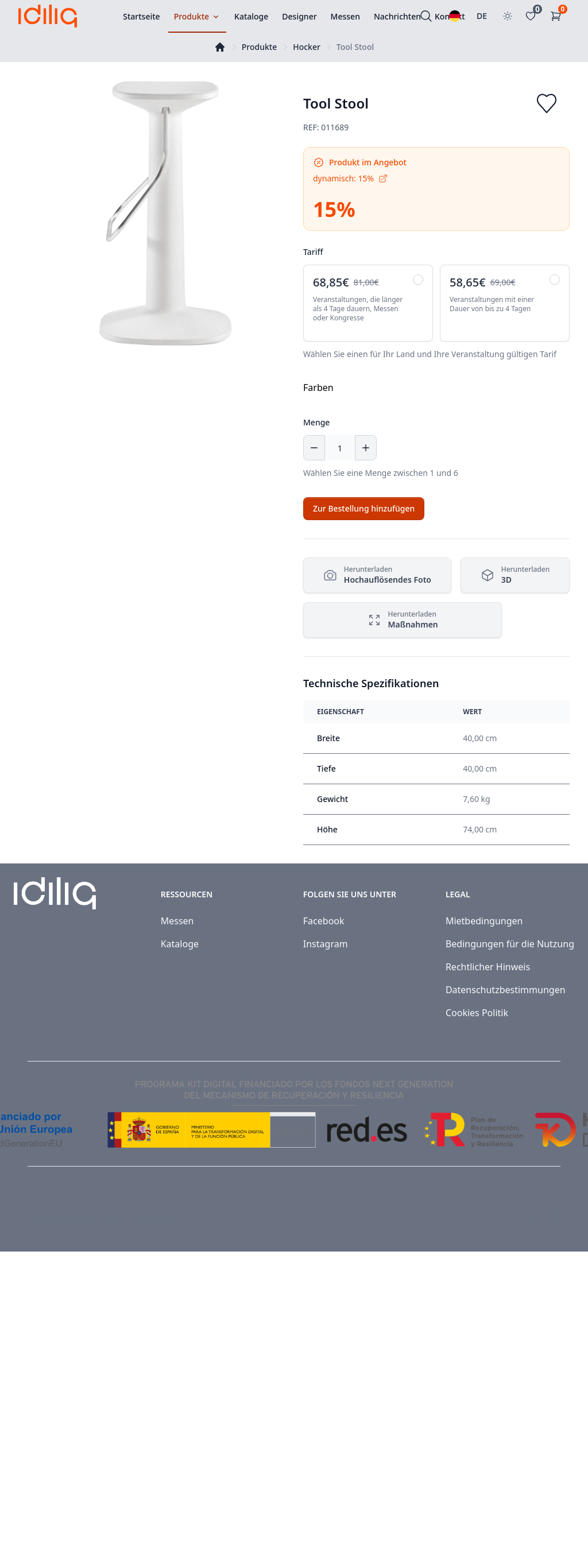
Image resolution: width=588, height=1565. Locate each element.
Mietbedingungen (484, 921)
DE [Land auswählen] (482, 15)
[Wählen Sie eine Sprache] (454, 16)
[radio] (368, 303)
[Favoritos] (532, 16)
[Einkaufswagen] (558, 16)
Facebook (324, 921)
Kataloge (180, 944)
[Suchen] (426, 16)
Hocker (306, 46)
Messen (177, 921)
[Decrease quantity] (314, 447)
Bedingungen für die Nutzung (510, 944)
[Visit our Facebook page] (529, 1218)
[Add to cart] (363, 508)
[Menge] (340, 447)
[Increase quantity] (366, 447)
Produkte (259, 46)
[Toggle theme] (507, 16)
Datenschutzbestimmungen (506, 989)
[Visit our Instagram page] (554, 1218)
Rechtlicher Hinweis (488, 966)
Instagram (325, 944)
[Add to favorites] (546, 103)
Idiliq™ (69, 1218)
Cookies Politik (477, 1012)
